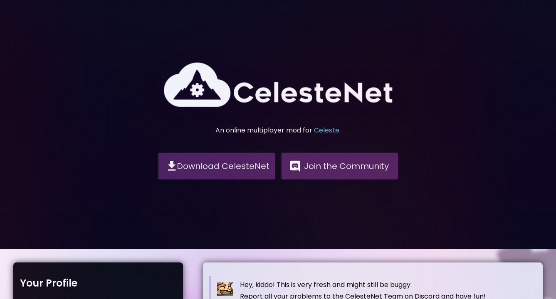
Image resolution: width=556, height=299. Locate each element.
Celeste (326, 130)
